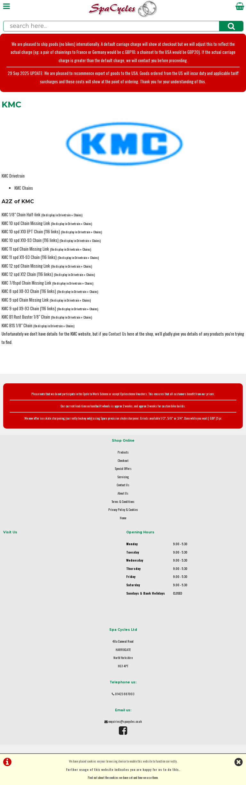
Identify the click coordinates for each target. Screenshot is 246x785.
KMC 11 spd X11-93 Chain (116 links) (29, 257)
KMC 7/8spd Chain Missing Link (26, 283)
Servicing (123, 476)
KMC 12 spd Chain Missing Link (26, 266)
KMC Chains (23, 188)
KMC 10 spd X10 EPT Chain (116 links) (31, 232)
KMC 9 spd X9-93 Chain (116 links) (29, 308)
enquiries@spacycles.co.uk (125, 721)
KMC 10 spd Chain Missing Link (26, 223)
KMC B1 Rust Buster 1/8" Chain (26, 317)
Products (123, 452)
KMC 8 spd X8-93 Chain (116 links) (29, 291)
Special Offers (123, 468)
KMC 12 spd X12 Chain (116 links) (27, 274)
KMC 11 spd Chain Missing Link (25, 249)
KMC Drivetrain (13, 176)
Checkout (123, 460)
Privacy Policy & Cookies (123, 509)
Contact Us (117, 334)
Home (123, 517)
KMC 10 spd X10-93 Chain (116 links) (30, 240)
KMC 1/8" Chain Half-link (21, 215)
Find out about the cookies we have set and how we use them (123, 777)
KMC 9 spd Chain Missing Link (25, 300)
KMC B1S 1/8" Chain (17, 325)
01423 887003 (124, 693)
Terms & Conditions (123, 501)
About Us (123, 493)
